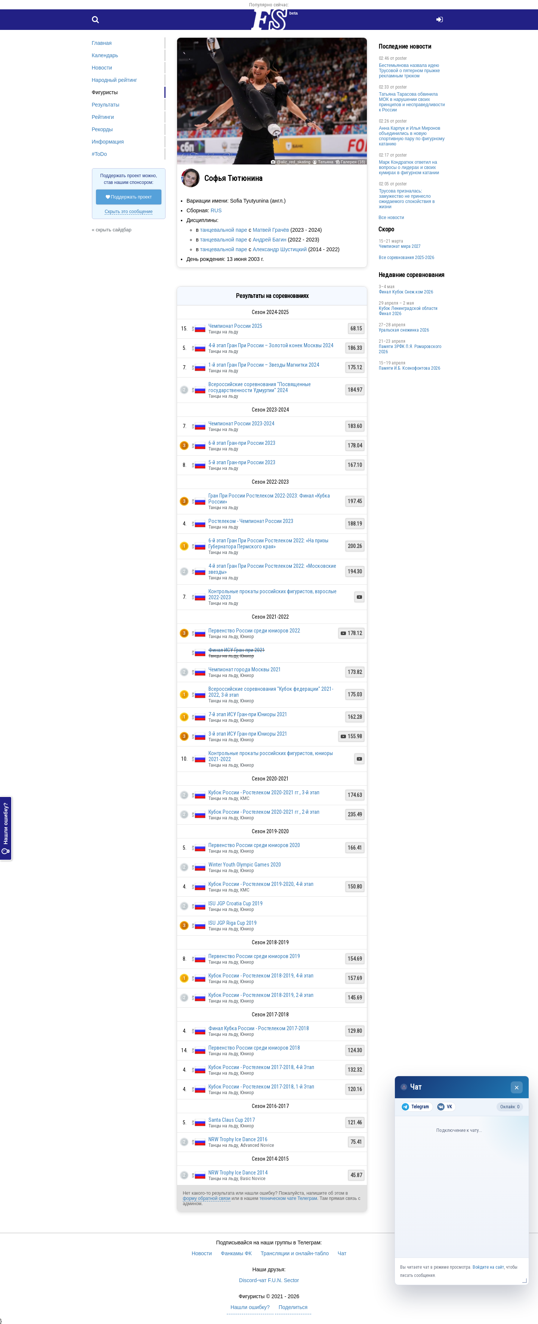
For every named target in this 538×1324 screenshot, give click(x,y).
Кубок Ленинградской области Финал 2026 (408, 311)
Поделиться (293, 1307)
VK (444, 1107)
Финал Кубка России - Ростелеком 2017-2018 (258, 1028)
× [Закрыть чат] (516, 1087)
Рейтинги (103, 117)
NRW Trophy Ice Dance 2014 (238, 1173)
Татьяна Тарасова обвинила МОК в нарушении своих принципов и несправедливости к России (412, 102)
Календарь (105, 55)
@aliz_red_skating (293, 162)
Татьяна (325, 162)
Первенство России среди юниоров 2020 (254, 845)
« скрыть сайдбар (112, 230)
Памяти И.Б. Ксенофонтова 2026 (409, 368)
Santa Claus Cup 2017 (231, 1120)
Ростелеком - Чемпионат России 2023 (250, 521)
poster (401, 58)
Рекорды (102, 129)
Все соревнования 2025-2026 (406, 257)
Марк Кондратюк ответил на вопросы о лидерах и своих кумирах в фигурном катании (409, 167)
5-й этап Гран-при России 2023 (241, 462)
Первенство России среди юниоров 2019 (254, 956)
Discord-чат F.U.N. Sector (269, 1280)
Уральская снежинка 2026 (404, 330)
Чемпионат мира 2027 (400, 246)
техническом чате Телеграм (288, 1198)
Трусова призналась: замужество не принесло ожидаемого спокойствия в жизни (407, 198)
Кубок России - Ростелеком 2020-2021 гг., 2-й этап (263, 812)
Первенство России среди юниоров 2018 (254, 1048)
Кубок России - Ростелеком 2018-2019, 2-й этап (260, 995)
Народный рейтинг (114, 80)
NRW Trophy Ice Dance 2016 (238, 1139)
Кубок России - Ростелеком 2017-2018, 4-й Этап (261, 1067)
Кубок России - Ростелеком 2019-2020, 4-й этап (260, 884)
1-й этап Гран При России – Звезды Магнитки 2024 (263, 365)
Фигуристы (105, 92)
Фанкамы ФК (236, 1253)
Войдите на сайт (488, 1267)
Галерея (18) (353, 162)
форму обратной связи (206, 1198)
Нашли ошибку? (5, 829)
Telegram (415, 1107)
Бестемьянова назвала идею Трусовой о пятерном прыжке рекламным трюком (409, 70)
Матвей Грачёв (271, 230)
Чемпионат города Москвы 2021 (244, 669)
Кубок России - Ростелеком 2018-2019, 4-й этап (260, 976)
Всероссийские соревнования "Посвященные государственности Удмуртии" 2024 (259, 387)
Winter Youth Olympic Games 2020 (244, 865)
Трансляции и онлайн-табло (295, 1253)
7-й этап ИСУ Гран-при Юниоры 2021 (247, 714)
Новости (102, 68)
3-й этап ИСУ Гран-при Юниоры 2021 (247, 734)
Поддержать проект (129, 197)
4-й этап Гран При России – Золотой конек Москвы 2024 (270, 345)
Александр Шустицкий (280, 249)
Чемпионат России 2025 (235, 326)
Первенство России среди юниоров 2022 (254, 631)
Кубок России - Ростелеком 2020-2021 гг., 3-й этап (263, 792)
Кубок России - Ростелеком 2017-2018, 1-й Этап (261, 1087)
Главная (102, 43)
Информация (108, 142)
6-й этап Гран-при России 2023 (241, 443)
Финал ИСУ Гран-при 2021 (236, 650)
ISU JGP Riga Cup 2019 (232, 923)
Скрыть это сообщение (128, 211)
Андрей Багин (269, 240)
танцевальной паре (223, 230)
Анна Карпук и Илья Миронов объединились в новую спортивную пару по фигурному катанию (412, 136)
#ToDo (99, 154)
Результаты (106, 105)
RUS (216, 210)
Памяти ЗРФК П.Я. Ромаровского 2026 (410, 349)
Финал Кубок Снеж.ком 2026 (406, 292)
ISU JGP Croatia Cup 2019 (235, 903)
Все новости (391, 217)
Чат (342, 1253)
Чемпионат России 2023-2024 (241, 424)
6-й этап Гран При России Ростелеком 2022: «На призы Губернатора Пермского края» (268, 543)
